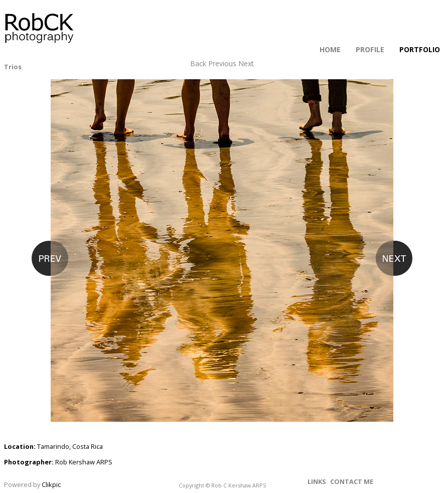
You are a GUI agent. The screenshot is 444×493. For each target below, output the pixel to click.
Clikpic (51, 484)
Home (330, 49)
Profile (370, 49)
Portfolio (419, 49)
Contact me (351, 481)
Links (317, 481)
